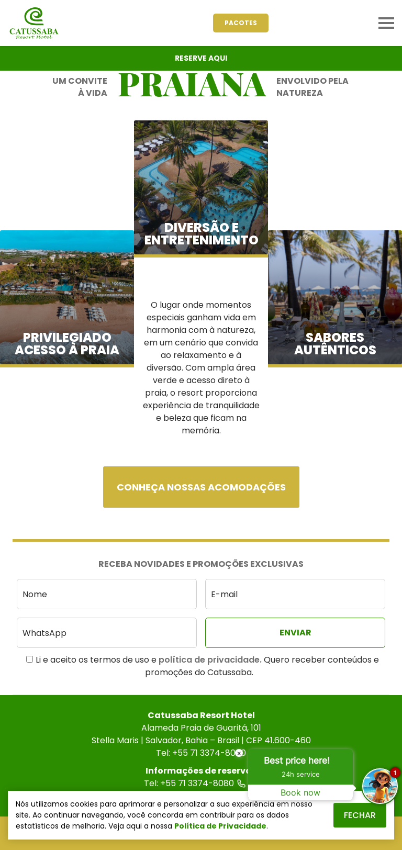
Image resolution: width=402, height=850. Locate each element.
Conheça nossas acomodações (201, 487)
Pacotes (241, 22)
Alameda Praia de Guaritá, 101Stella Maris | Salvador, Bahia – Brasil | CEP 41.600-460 (201, 734)
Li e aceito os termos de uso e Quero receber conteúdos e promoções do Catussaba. (202, 666)
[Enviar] (295, 633)
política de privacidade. (210, 660)
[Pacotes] (241, 23)
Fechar (360, 815)
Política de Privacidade (220, 826)
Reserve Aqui (201, 58)
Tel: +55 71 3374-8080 (201, 783)
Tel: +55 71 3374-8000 (201, 753)
